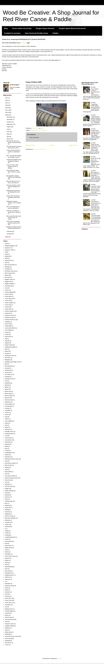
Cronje (6, 332)
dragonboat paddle (10, 347)
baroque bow (8, 260)
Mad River (7, 457)
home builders (9, 404)
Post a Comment (34, 137)
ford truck (7, 372)
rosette (7, 524)
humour (7, 412)
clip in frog (7, 323)
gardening (7, 383)
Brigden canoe (9, 279)
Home (52, 145)
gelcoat (7, 385)
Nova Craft (8, 480)
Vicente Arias (8, 617)
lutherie (7, 454)
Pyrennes (7, 512)
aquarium (7, 248)
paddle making (9, 490)
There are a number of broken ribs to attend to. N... (13, 212)
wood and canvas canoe (11, 636)
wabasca (7, 628)
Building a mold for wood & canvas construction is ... (13, 227)
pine (6, 503)
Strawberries (8, 573)
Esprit (6, 351)
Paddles (55, 33)
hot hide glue (8, 406)
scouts (6, 539)
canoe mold (8, 294)
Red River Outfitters (10, 518)
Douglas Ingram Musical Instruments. (72, 28)
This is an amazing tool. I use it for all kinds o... (13, 207)
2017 (6, 98)
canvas (7, 307)
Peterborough (8, 501)
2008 (6, 237)
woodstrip (7, 640)
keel (6, 425)
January (9, 233)
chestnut (7, 313)
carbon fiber (8, 309)
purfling (7, 509)
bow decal (7, 277)
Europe (7, 353)
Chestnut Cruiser (9, 315)
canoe (36, 130)
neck (6, 473)
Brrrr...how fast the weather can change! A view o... (13, 156)
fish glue (7, 368)
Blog (6, 28)
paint (6, 492)
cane (6, 288)
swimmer (7, 579)
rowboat (7, 526)
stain (6, 564)
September (10, 124)
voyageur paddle (9, 626)
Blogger (59, 658)
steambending (9, 566)
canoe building (42, 130)
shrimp (7, 552)
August (9, 126)
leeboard (7, 444)
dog (6, 338)
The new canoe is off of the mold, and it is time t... (13, 147)
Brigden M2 (8, 281)
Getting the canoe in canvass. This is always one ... (13, 203)
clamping (7, 321)
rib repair (7, 522)
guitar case (8, 391)
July (8, 129)
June (8, 131)
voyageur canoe (9, 623)
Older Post (73, 145)
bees (6, 262)
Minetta (7, 467)
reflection (7, 520)
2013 (6, 105)
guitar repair (8, 393)
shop (6, 549)
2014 (6, 103)
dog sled (7, 340)
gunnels (7, 397)
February (9, 231)
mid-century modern (10, 463)
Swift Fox (7, 577)
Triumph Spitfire (9, 611)
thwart (6, 590)
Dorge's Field (8, 345)
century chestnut (9, 311)
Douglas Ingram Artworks (45, 28)
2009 (6, 115)
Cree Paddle (8, 330)
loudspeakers (8, 452)
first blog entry (9, 366)
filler (6, 364)
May (8, 134)
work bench (8, 642)
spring (6, 562)
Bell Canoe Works (10, 264)
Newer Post (30, 145)
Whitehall (7, 634)
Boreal (32, 130)
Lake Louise (8, 438)
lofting (6, 446)
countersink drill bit (10, 328)
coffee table (8, 326)
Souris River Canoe (10, 556)
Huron (6, 414)
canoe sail (7, 300)
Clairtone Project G (10, 319)
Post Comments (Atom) (39, 149)
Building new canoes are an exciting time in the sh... (13, 192)
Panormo (7, 497)
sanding (7, 535)
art (5, 252)
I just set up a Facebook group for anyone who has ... (13, 223)
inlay (6, 416)
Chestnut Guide (9, 317)
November (10, 119)
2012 (6, 107)
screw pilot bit (8, 541)
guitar (6, 389)
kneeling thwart (9, 433)
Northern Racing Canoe (11, 478)
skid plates (8, 554)
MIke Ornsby (8, 465)
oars (6, 482)
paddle (7, 488)
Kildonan (7, 429)
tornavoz (7, 596)
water (6, 630)
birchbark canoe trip (10, 271)
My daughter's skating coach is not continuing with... (13, 177)
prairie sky (7, 507)
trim (6, 607)
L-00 (6, 435)
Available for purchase (12, 33)
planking (7, 505)
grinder (7, 387)
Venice (7, 615)
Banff (6, 258)
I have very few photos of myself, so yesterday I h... (13, 151)
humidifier (7, 410)
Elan (6, 349)
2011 (6, 110)
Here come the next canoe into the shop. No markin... (13, 217)
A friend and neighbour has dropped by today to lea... (13, 161)
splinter (7, 560)
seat (6, 543)
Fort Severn (8, 374)
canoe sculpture (9, 302)
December (10, 117)
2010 (6, 112)
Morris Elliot (8, 471)
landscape (7, 442)
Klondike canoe (9, 431)
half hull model (9, 400)
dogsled (7, 343)
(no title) (93, 87)
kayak (6, 423)
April (8, 136)
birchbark (7, 269)
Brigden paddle (9, 283)
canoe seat (8, 304)
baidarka (7, 256)
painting (7, 495)
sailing (6, 530)
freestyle (7, 376)
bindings (7, 267)
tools (6, 594)
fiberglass (7, 359)
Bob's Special (8, 273)
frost (6, 381)
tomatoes (7, 592)
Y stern (7, 644)
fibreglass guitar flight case (12, 362)
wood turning (8, 638)
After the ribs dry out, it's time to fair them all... (13, 181)
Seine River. (8, 545)
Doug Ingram (15, 84)
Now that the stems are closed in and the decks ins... (13, 142)
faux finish (7, 357)
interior (7, 419)
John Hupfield (8, 421)
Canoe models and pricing (21, 28)
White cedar (8, 632)
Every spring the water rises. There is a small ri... (13, 172)
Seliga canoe (8, 547)
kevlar (6, 427)
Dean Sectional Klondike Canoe (36, 33)
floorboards (8, 370)
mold (6, 469)
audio (6, 254)
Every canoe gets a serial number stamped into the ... (13, 186)
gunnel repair (8, 395)
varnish (7, 613)
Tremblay (7, 604)
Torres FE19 (8, 600)
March (9, 139)
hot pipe (7, 408)
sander (7, 533)
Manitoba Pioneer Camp (11, 459)
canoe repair (8, 298)
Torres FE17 (8, 598)
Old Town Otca (9, 486)
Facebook (24, 42)
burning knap (8, 286)
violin (6, 621)
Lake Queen (8, 440)
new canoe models (10, 476)
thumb (6, 587)
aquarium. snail (9, 250)
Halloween (8, 402)
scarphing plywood (10, 537)
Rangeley (7, 514)
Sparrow (7, 558)
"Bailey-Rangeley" (10, 245)
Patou (6, 499)
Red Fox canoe (9, 516)
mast (6, 461)
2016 (6, 100)
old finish (7, 484)
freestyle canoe (9, 378)
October (9, 122)
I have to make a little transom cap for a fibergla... (12, 166)
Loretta (7, 450)
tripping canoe (9, 609)
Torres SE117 (8, 602)
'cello (6, 243)
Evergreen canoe (9, 355)
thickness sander (9, 585)
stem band (8, 571)
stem (6, 568)
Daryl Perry (8, 336)
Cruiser (7, 334)
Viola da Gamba (9, 619)
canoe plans (8, 296)
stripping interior (9, 575)
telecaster (7, 583)
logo (6, 448)
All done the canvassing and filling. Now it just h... (12, 197)
